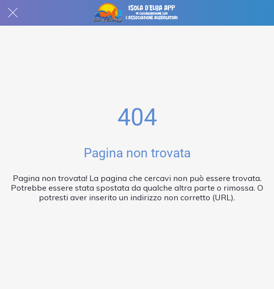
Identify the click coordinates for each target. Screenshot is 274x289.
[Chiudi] (13, 13)
